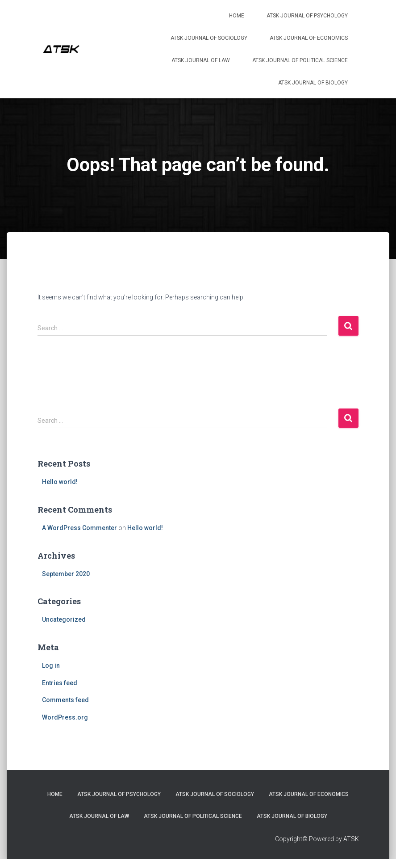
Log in (51, 665)
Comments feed (65, 699)
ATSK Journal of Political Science (300, 60)
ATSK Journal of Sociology (209, 38)
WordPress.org (65, 717)
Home (236, 16)
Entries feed (59, 682)
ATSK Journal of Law (200, 60)
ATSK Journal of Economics (309, 38)
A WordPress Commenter (79, 527)
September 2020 (66, 573)
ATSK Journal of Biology (313, 83)
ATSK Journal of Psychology (307, 16)
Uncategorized (64, 619)
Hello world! (60, 481)
